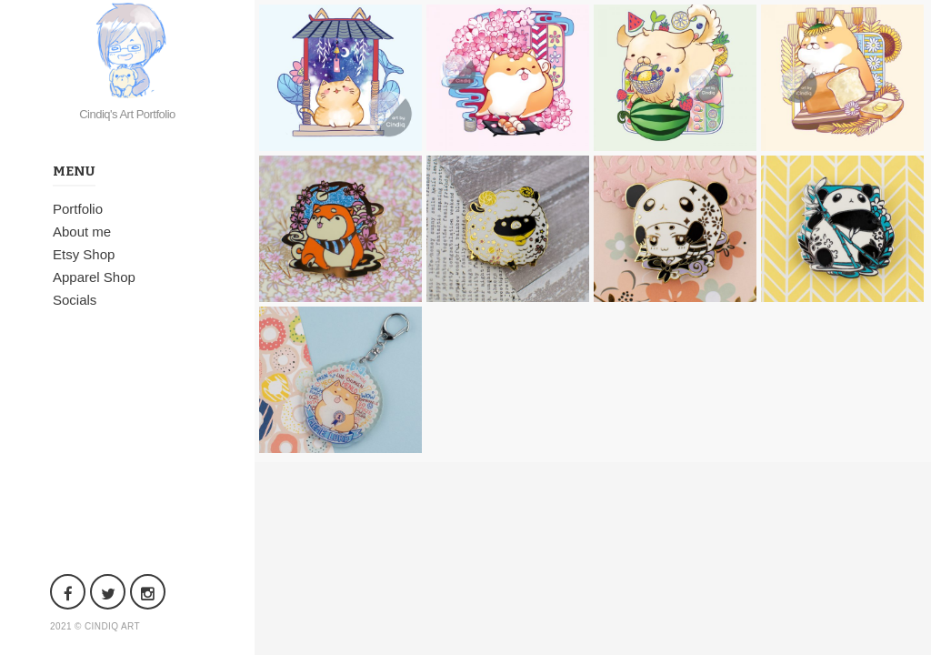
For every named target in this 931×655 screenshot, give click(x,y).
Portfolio (78, 209)
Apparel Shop (94, 277)
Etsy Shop (84, 254)
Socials (74, 299)
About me (82, 231)
